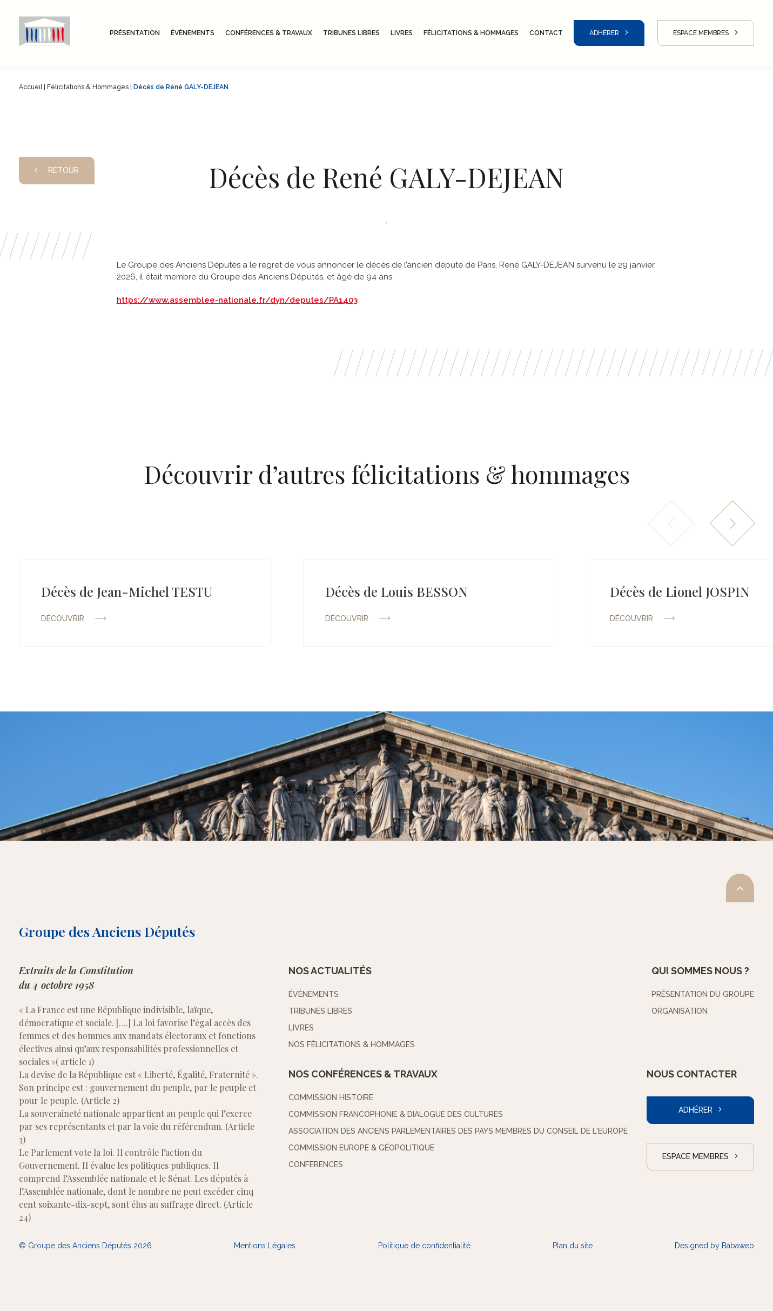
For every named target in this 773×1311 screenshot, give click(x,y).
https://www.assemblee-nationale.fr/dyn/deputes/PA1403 (237, 300)
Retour (57, 170)
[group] (145, 603)
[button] (733, 524)
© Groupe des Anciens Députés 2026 (85, 1245)
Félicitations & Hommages (88, 87)
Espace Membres (701, 33)
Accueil (30, 87)
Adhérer (604, 33)
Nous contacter (692, 1074)
